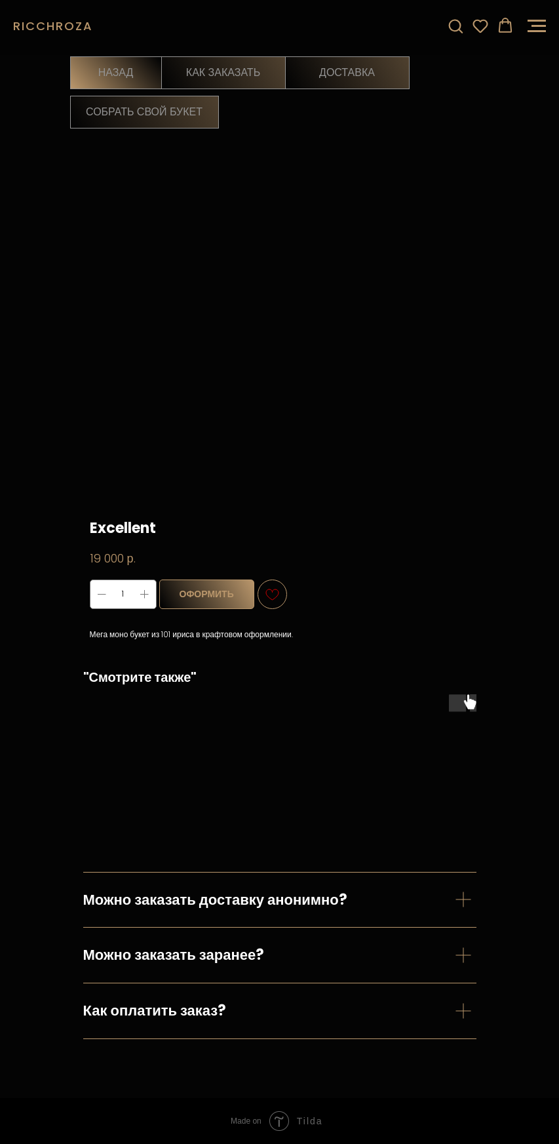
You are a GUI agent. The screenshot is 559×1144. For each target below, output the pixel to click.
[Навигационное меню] (537, 26)
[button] (455, 25)
